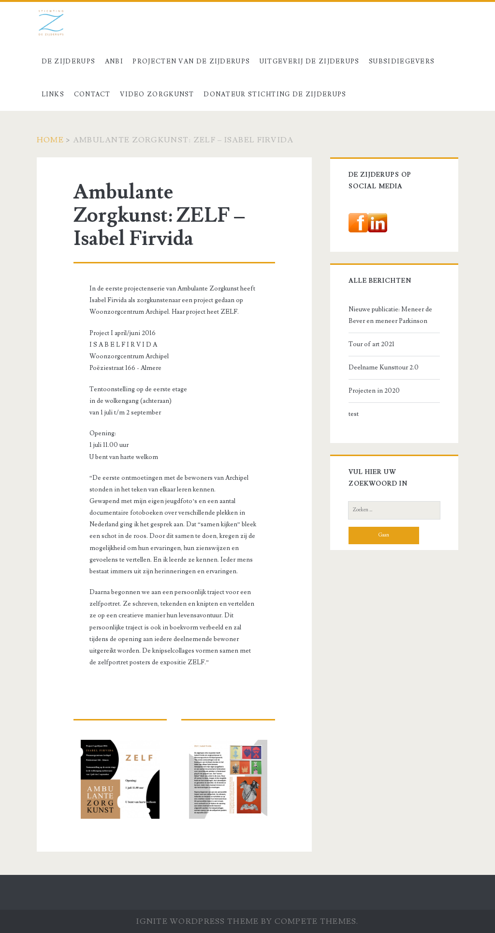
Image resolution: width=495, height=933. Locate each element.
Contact (92, 94)
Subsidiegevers (402, 61)
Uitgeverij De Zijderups (310, 61)
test (354, 414)
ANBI (114, 61)
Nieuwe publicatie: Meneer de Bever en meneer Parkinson (390, 315)
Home (50, 140)
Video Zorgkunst (157, 94)
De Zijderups (69, 61)
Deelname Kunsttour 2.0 (384, 367)
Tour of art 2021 (371, 344)
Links (53, 94)
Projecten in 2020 (374, 391)
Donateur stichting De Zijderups (275, 94)
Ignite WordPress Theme (197, 921)
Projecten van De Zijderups (191, 61)
